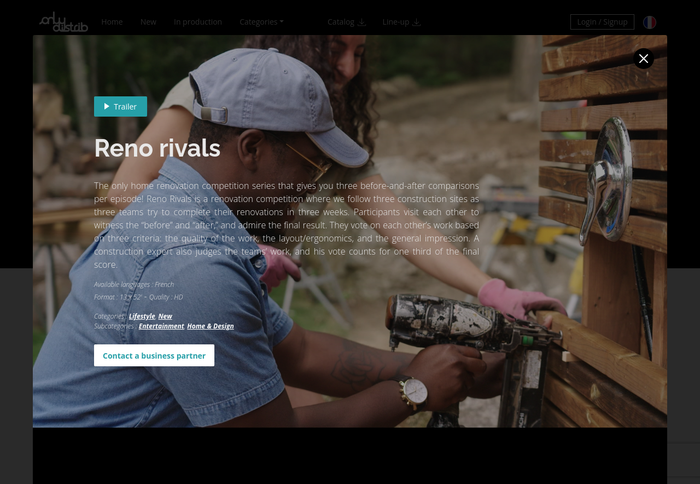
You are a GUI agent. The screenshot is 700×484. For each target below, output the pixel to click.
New (165, 316)
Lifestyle (142, 316)
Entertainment (161, 326)
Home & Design (210, 326)
